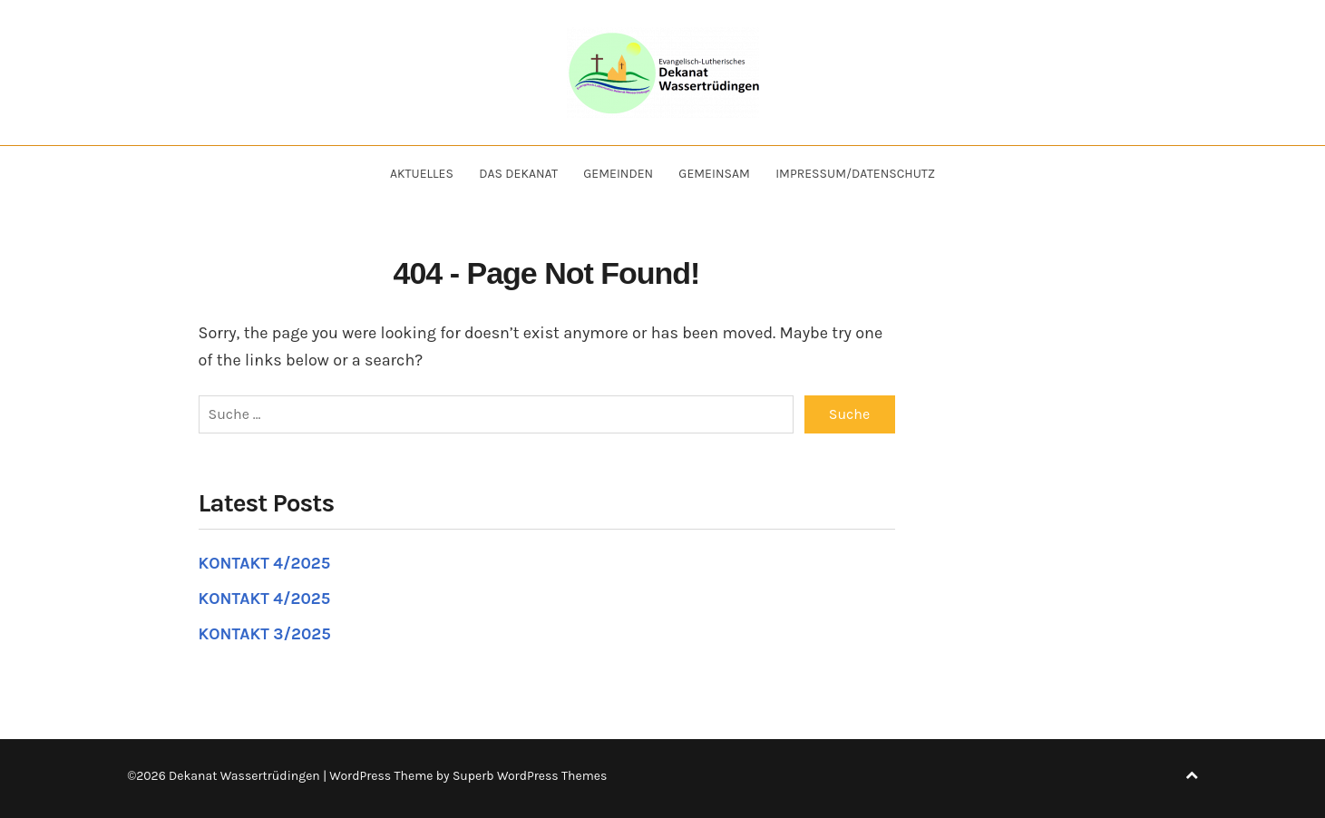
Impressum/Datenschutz (855, 173)
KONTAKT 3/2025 (265, 634)
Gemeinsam (713, 173)
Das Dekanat (518, 173)
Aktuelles (421, 173)
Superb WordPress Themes (530, 776)
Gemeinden (618, 173)
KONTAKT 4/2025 (265, 563)
